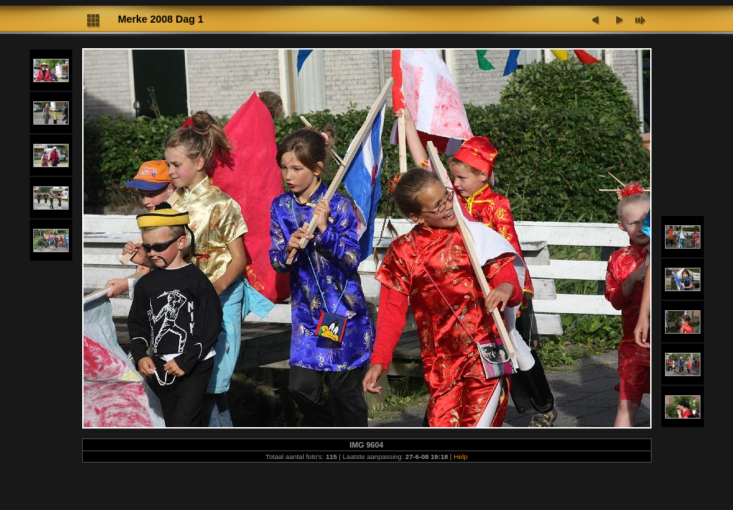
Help (460, 456)
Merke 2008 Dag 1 (161, 19)
